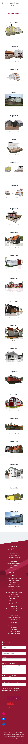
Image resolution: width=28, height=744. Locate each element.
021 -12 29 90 (16, 570)
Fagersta (11, 732)
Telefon (4, 657)
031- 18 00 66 (16, 631)
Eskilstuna (11, 736)
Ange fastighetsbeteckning (10, 682)
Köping (13, 734)
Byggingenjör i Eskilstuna (14, 586)
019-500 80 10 (16, 601)
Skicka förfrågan (14, 698)
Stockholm (12, 738)
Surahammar (17, 732)
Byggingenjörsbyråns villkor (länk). (12, 690)
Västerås (6, 732)
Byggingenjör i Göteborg (14, 633)
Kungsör (22, 734)
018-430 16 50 (16, 617)
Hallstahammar (7, 734)
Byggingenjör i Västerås (14, 572)
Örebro (16, 738)
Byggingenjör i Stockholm (14, 557)
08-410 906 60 (16, 555)
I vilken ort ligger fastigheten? (11, 676)
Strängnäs (21, 736)
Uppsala (16, 736)
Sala (22, 732)
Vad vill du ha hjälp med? (9, 663)
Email (4, 651)
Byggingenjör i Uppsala (14, 619)
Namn (4, 645)
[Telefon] (14, 659)
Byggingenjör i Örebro (14, 603)
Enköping (6, 736)
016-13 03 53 (15, 584)
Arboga (17, 734)
